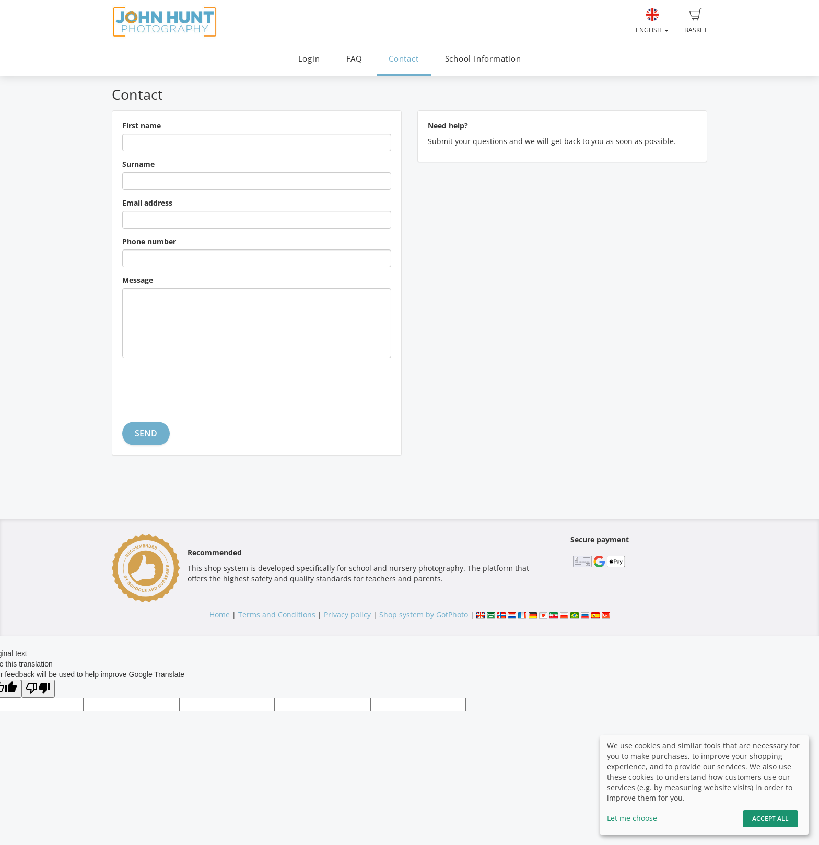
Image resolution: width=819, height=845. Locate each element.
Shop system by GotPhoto (423, 615)
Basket (695, 21)
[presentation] (201, 386)
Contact (403, 58)
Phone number (149, 241)
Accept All (770, 818)
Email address (147, 203)
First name (141, 125)
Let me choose (632, 818)
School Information (483, 58)
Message (137, 280)
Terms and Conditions (276, 615)
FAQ (354, 58)
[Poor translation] (38, 689)
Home (219, 615)
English (652, 21)
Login (309, 58)
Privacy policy (347, 615)
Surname (138, 164)
